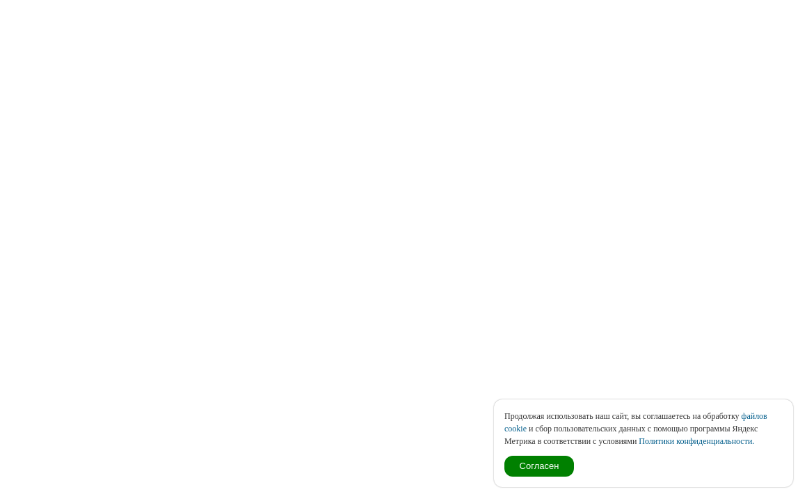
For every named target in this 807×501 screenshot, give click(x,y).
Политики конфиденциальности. (696, 441)
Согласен (539, 466)
